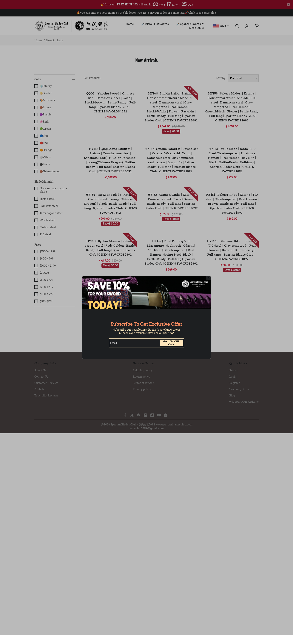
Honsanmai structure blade (50, 190)
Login (232, 376)
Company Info (45, 363)
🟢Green (42, 128)
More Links (196, 27)
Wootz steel (44, 220)
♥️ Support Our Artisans (244, 401)
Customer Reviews (46, 382)
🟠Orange (43, 150)
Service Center (144, 363)
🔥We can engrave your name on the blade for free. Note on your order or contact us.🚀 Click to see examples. (146, 12)
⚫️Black (42, 164)
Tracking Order (239, 389)
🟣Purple (43, 114)
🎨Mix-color (44, 100)
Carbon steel (45, 227)
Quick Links (238, 363)
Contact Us (41, 376)
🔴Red (41, 143)
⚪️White (42, 157)
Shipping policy (142, 370)
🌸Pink (41, 121)
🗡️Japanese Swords (188, 23)
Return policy (141, 376)
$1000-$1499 (45, 265)
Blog (232, 395)
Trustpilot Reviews (46, 395)
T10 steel (42, 234)
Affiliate (39, 389)
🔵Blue (41, 136)
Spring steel (44, 199)
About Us (40, 370)
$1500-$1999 (45, 251)
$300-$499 (43, 294)
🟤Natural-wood (47, 171)
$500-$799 (43, 280)
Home (130, 23)
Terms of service (143, 382)
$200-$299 (43, 287)
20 (190, 284)
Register (234, 382)
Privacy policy (142, 389)
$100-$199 (43, 301)
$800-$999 (44, 258)
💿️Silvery (43, 86)
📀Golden (43, 93)
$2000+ (41, 272)
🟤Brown (42, 107)
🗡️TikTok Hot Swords (155, 23)
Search (233, 370)
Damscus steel (46, 206)
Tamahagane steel (48, 213)
